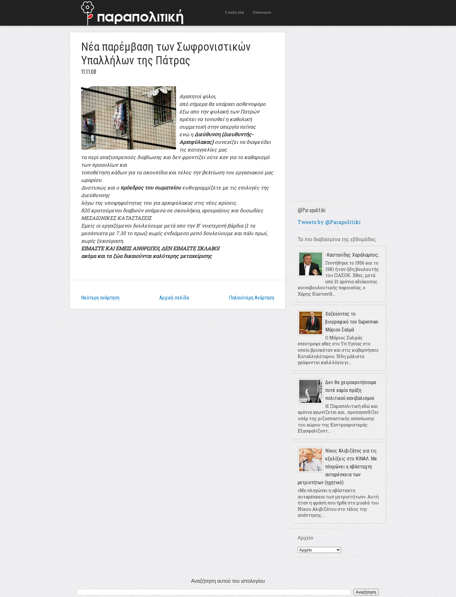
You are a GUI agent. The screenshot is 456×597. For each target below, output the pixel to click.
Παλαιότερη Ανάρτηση (251, 298)
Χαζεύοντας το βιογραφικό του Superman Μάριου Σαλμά (351, 322)
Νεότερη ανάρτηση (100, 298)
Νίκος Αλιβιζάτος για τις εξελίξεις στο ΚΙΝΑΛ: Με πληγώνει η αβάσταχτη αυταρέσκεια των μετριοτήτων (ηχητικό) (337, 466)
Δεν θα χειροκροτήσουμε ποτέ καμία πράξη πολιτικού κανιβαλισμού (351, 390)
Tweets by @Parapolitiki (329, 222)
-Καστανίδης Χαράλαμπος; (352, 255)
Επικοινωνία (262, 12)
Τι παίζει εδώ (234, 12)
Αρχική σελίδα (174, 298)
